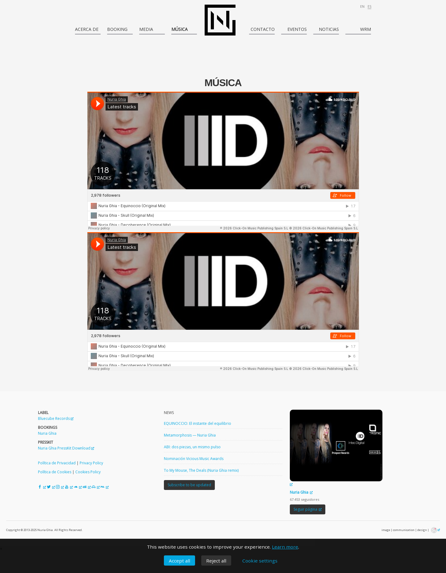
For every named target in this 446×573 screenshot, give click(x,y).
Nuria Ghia (47, 433)
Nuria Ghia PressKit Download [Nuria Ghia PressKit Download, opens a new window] (66, 448)
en (362, 6)
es (369, 6)
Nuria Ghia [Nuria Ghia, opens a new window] (301, 492)
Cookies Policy (88, 472)
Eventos (297, 29)
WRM (365, 29)
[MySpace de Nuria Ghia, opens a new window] (87, 487)
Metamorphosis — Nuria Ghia (190, 435)
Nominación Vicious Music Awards (193, 458)
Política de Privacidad (57, 463)
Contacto (263, 29)
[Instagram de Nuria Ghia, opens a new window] (60, 487)
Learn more (285, 547)
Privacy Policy (91, 463)
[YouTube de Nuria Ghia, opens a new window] (69, 487)
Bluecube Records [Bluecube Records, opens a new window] (55, 418)
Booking (117, 29)
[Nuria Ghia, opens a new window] (336, 448)
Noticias (329, 29)
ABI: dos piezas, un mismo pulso (192, 447)
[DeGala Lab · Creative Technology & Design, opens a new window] (435, 530)
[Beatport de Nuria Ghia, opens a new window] (96, 487)
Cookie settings (259, 561)
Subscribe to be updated (189, 484)
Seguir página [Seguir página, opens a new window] (308, 509)
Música (179, 29)
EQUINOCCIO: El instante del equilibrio (197, 423)
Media (146, 29)
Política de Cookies (54, 472)
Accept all (179, 561)
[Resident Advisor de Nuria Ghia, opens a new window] (105, 487)
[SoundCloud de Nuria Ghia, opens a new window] (78, 487)
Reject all (216, 561)
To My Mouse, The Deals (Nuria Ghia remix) (201, 470)
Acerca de (86, 29)
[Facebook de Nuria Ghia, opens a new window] (42, 487)
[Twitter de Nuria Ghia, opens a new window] (51, 487)
